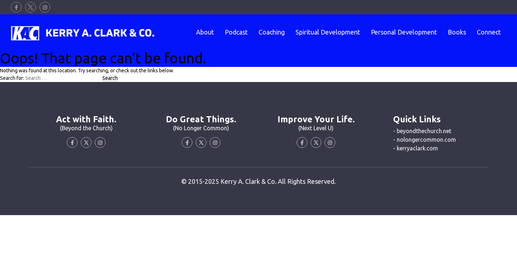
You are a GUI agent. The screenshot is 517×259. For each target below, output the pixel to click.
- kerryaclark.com (415, 148)
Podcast (236, 32)
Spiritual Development (327, 32)
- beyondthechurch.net (422, 131)
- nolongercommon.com (424, 139)
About (205, 32)
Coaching (271, 32)
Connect (489, 32)
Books (457, 32)
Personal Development (404, 32)
